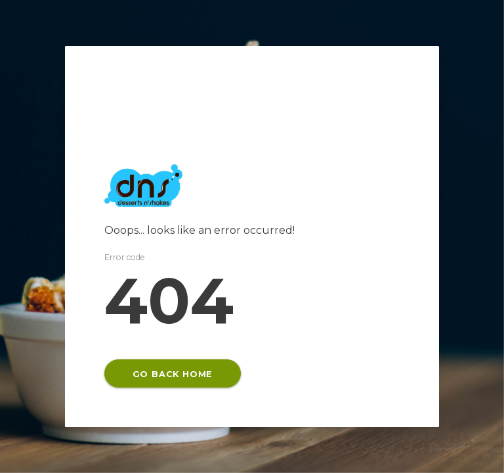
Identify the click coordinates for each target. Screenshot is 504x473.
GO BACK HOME (173, 374)
